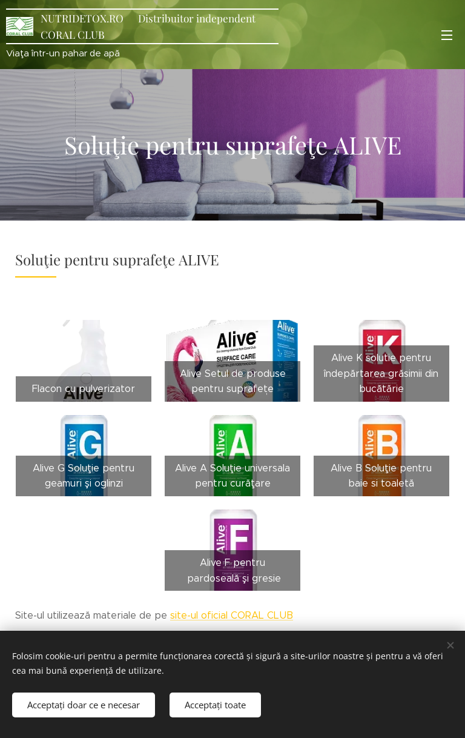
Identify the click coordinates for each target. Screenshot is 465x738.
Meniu (446, 35)
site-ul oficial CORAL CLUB (231, 615)
